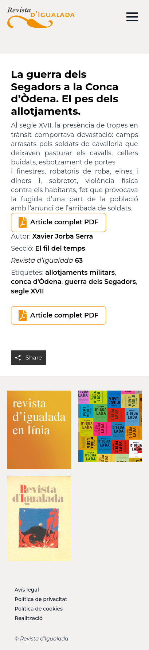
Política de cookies (39, 608)
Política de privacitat (41, 599)
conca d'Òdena (36, 282)
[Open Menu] (132, 17)
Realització (29, 618)
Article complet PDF (64, 222)
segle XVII (27, 291)
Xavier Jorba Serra (62, 236)
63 (47, 260)
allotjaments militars (80, 273)
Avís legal (27, 589)
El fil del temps (60, 248)
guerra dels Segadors (100, 282)
